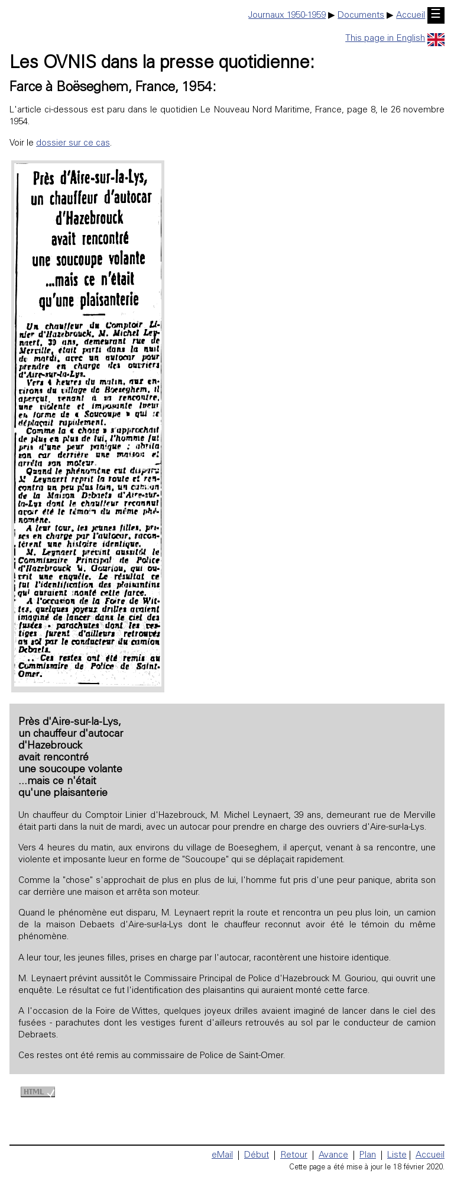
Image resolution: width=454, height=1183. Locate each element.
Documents (361, 15)
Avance (333, 1155)
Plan (367, 1155)
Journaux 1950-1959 (287, 15)
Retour (293, 1155)
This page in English (395, 38)
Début (256, 1155)
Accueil (410, 15)
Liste (397, 1155)
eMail (222, 1155)
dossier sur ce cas (73, 143)
